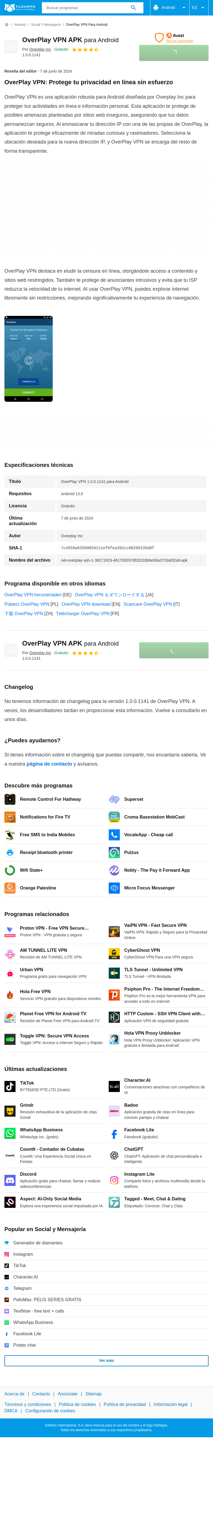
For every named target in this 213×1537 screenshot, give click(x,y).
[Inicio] (6, 24)
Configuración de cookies (50, 1410)
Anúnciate (67, 1394)
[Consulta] (93, 7)
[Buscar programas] (133, 7)
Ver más (106, 1360)
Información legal (170, 1404)
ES (199, 7)
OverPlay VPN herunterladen (33, 594)
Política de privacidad (125, 1404)
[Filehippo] (19, 8)
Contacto (41, 1394)
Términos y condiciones (27, 1404)
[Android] (20, 24)
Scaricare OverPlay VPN (148, 604)
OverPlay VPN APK (70, 40)
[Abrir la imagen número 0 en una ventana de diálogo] (28, 359)
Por (36, 49)
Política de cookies (77, 1404)
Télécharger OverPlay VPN (83, 613)
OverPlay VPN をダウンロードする (109, 594)
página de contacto (49, 764)
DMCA (10, 1410)
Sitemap (93, 1394)
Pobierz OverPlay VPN (26, 604)
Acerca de (14, 1394)
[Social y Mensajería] (45, 24)
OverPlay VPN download (86, 604)
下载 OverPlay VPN (23, 613)
